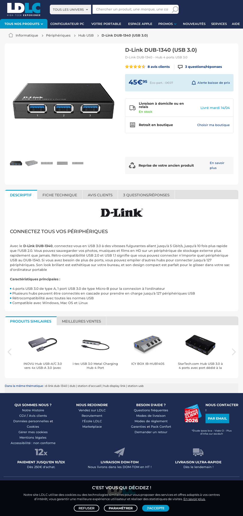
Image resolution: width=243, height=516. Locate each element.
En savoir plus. (194, 498)
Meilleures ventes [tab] (81, 321)
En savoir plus (217, 165)
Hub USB (86, 35)
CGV (22, 415)
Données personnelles (31, 421)
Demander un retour (151, 432)
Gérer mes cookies (33, 432)
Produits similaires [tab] (30, 321)
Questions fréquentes (151, 410)
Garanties (138, 426)
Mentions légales (33, 437)
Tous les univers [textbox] (68, 9)
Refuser (86, 508)
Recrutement (92, 415)
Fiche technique (59, 195)
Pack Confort (161, 426)
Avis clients (100, 195)
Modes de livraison (151, 415)
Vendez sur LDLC (92, 410)
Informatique (27, 35)
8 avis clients (147, 67)
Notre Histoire (33, 410)
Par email (217, 418)
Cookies (33, 426)
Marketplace (92, 426)
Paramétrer (121, 508)
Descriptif (21, 195)
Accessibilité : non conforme (33, 443)
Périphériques (58, 35)
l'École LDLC (92, 421)
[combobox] (70, 9)
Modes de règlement (151, 421)
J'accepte (155, 508)
